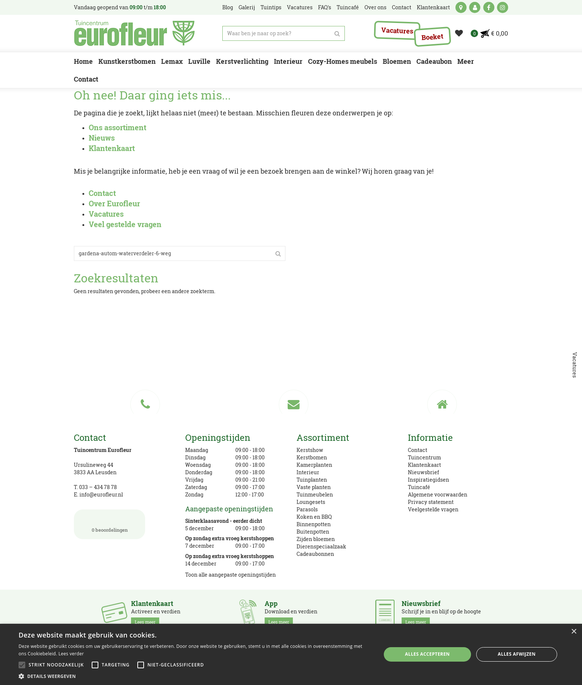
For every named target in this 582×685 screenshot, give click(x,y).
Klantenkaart (424, 464)
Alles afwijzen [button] (517, 654)
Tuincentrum (424, 457)
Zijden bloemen (316, 539)
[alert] (291, 654)
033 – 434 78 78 (98, 487)
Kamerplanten (314, 464)
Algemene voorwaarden (437, 494)
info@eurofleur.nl (101, 494)
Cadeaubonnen (315, 553)
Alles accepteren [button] (427, 654)
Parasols (307, 509)
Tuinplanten (312, 479)
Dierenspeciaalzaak (321, 546)
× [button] (573, 632)
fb (488, 7)
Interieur (308, 472)
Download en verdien (291, 613)
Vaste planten (314, 487)
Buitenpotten (313, 531)
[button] (194, 675)
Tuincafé (419, 487)
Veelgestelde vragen (433, 509)
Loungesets (311, 501)
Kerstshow (310, 449)
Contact (417, 449)
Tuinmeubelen (315, 494)
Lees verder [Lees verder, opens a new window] (71, 653)
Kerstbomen (312, 457)
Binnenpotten (314, 524)
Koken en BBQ (314, 516)
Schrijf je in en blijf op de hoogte (441, 613)
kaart (461, 7)
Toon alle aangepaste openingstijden (230, 574)
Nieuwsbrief (423, 472)
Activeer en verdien (155, 613)
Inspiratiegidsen (428, 479)
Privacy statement (431, 501)
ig (502, 7)
